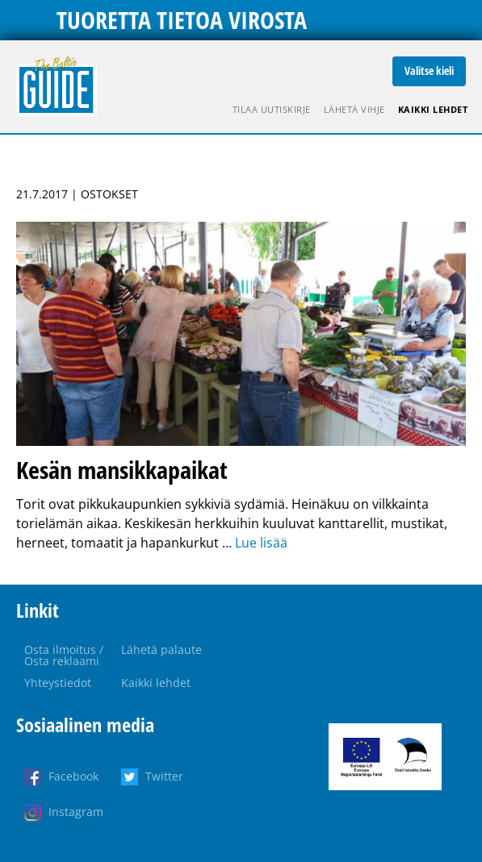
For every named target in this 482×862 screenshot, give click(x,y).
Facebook (73, 776)
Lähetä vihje (354, 109)
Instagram (75, 811)
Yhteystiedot (57, 682)
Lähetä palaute (161, 649)
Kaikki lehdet (433, 109)
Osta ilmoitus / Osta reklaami (63, 655)
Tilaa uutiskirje (272, 109)
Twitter (164, 776)
